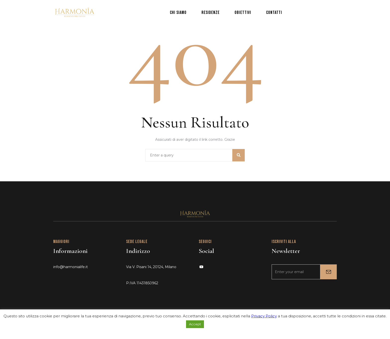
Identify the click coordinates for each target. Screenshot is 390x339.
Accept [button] (195, 324)
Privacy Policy (264, 316)
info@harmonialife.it (70, 267)
